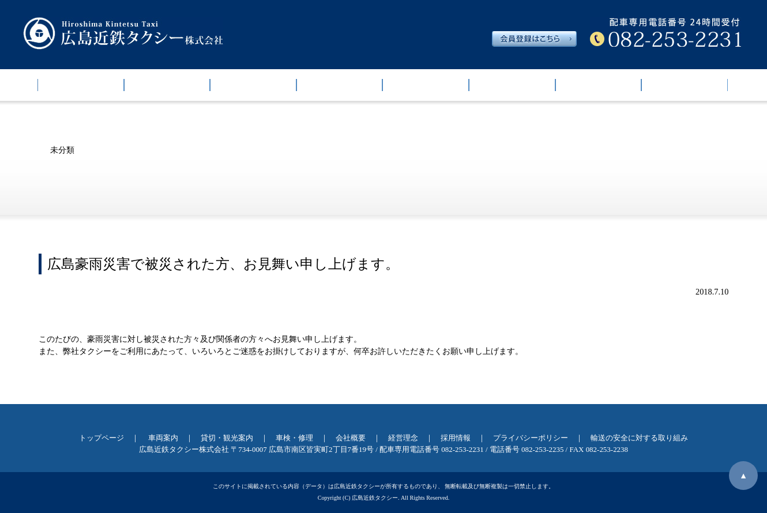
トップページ (81, 84)
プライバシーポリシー (530, 437)
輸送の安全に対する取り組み (639, 437)
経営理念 (598, 84)
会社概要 (512, 84)
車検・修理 (425, 84)
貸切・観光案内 (339, 84)
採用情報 (684, 84)
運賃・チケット (253, 84)
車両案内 (167, 84)
